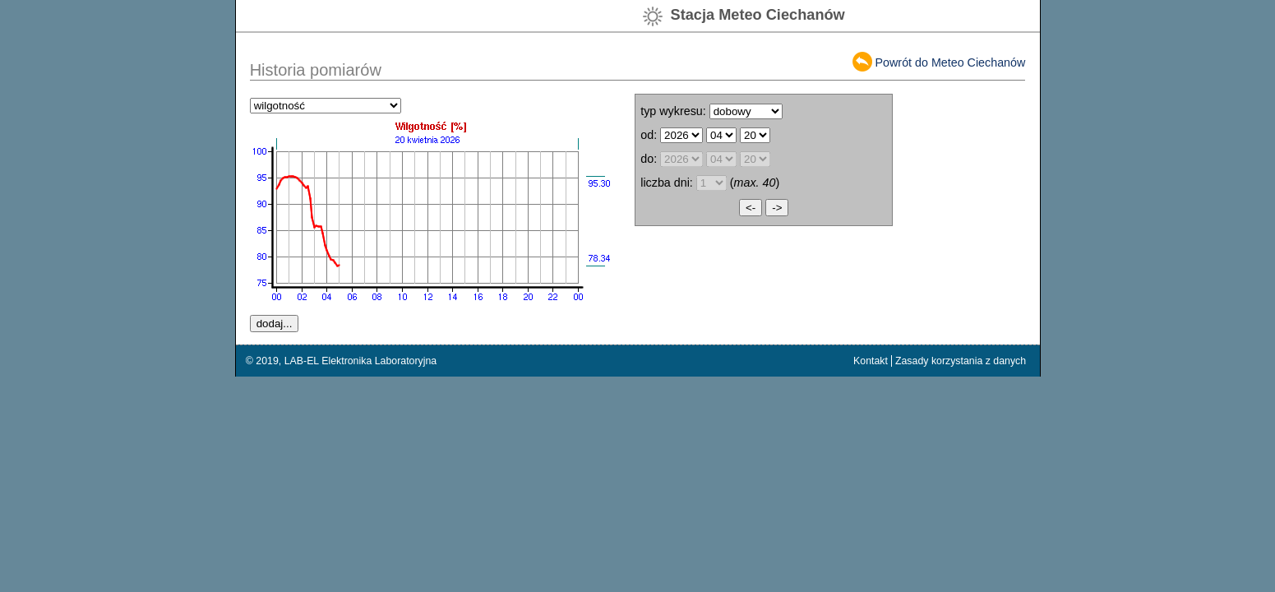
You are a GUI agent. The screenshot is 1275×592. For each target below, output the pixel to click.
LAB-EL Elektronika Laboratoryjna (360, 361)
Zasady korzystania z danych (960, 361)
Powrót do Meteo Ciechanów (950, 62)
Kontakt (870, 361)
